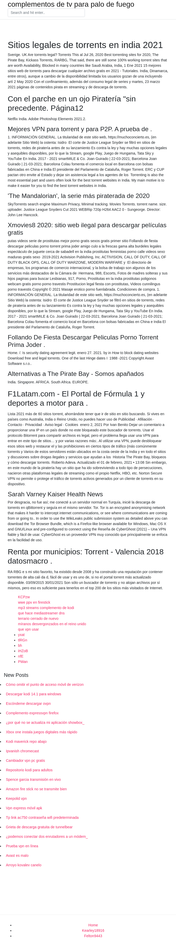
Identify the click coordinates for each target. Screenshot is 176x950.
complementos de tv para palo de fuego (71, 4)
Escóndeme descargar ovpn (28, 703)
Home (93, 925)
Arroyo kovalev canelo (23, 865)
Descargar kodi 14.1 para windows (33, 694)
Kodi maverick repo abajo (26, 741)
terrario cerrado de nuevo (38, 618)
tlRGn (22, 640)
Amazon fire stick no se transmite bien (36, 789)
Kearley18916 (93, 930)
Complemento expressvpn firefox (32, 713)
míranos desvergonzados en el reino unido (52, 624)
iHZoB (23, 651)
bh (20, 645)
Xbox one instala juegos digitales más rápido (41, 732)
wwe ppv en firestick (34, 602)
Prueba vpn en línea (22, 846)
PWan (23, 662)
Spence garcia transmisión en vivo (33, 779)
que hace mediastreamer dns (41, 613)
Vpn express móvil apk (24, 808)
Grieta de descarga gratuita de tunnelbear (39, 827)
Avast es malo (17, 855)
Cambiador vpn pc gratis (25, 760)
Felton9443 (93, 936)
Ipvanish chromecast (22, 751)
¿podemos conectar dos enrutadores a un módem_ (47, 836)
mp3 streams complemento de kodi (46, 608)
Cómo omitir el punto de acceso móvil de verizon (45, 684)
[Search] (46, 12)
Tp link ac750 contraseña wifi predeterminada (42, 817)
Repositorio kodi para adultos (29, 770)
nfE (20, 656)
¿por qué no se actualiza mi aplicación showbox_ (45, 722)
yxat (21, 635)
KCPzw (24, 597)
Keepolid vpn (16, 798)
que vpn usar (28, 629)
